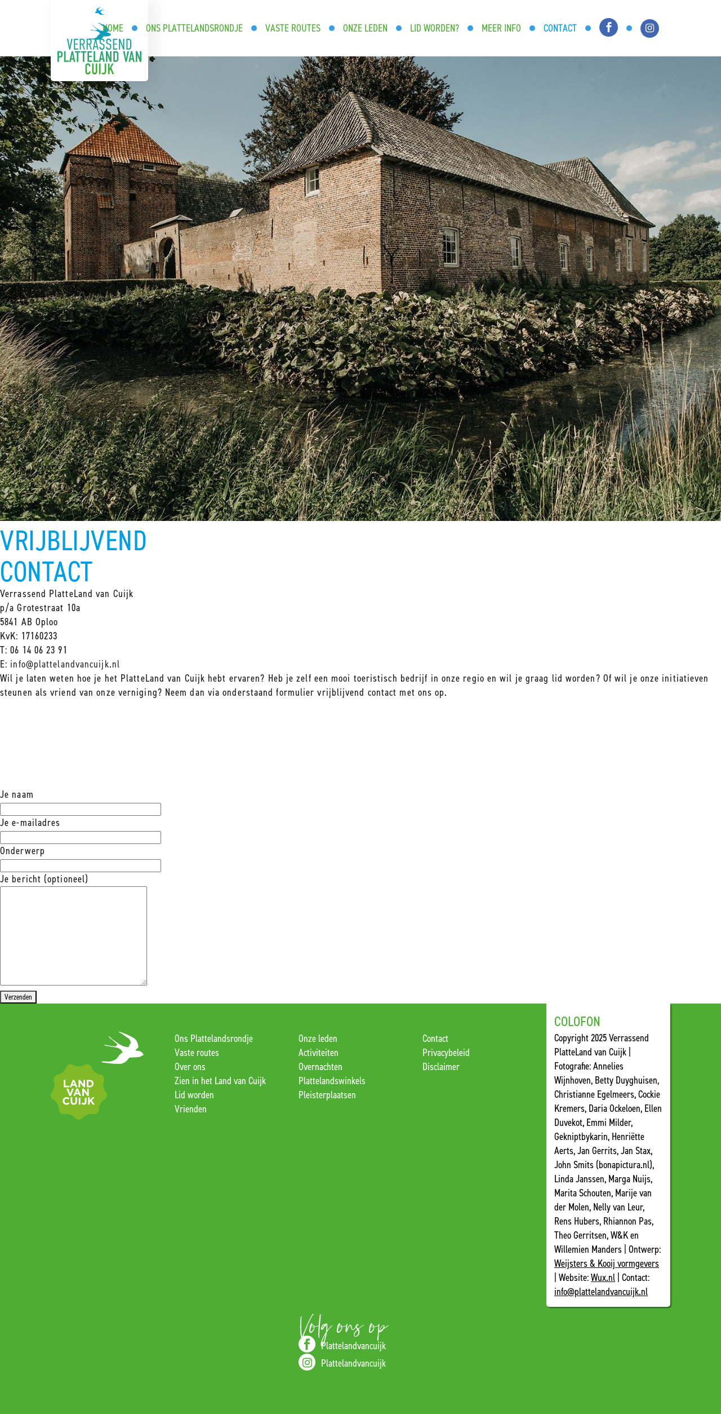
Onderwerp (80, 858)
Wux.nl (603, 1277)
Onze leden (318, 1038)
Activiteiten (319, 1052)
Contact (435, 1038)
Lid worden (194, 1095)
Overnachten (320, 1066)
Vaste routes (197, 1052)
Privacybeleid (446, 1052)
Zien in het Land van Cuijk (220, 1081)
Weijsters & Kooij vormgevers (606, 1263)
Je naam (80, 801)
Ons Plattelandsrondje (214, 1038)
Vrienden (191, 1109)
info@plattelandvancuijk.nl (65, 664)
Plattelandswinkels (332, 1081)
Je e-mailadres (80, 829)
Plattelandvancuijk (342, 1344)
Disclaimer (441, 1066)
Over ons (190, 1066)
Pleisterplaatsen (327, 1095)
